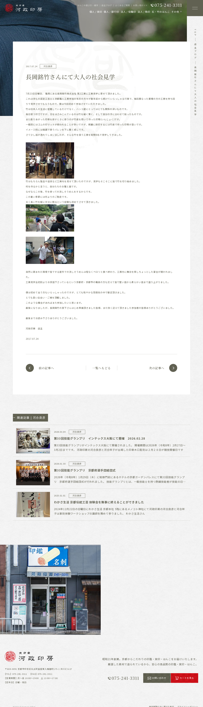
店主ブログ (195, 51)
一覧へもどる (101, 368)
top (195, 33)
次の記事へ (156, 368)
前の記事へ (46, 368)
